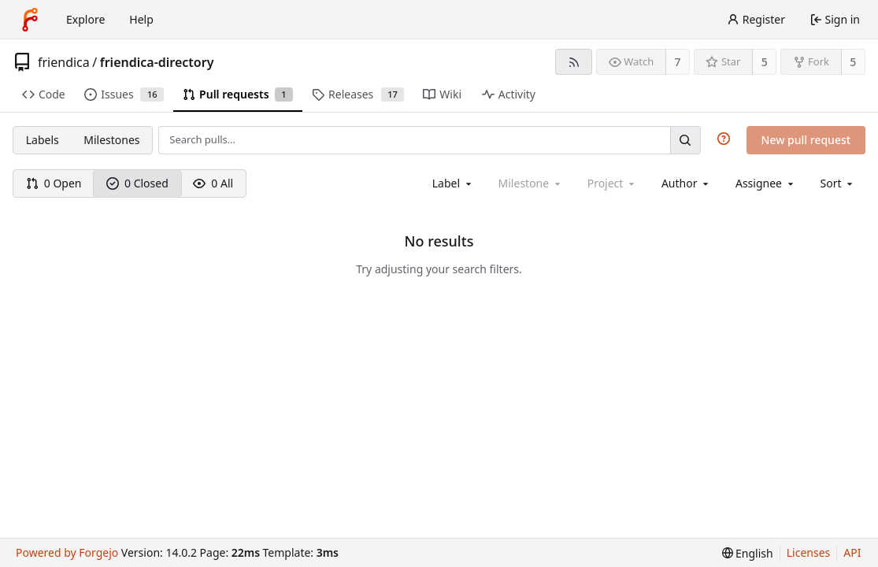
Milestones (111, 139)
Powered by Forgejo (67, 552)
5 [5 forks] (853, 61)
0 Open (54, 183)
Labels (42, 139)
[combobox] (453, 183)
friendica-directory (157, 62)
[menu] (838, 183)
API (852, 552)
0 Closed (137, 183)
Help (141, 19)
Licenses (809, 552)
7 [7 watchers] (678, 61)
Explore (85, 19)
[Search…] (685, 140)
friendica (64, 62)
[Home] (30, 20)
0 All (213, 183)
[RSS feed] (573, 62)
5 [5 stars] (764, 61)
